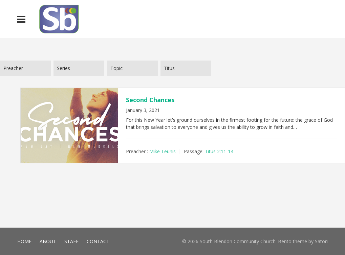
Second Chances (150, 100)
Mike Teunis (162, 151)
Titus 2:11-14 (219, 151)
